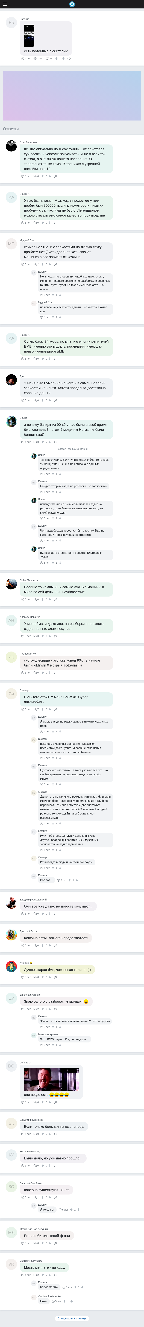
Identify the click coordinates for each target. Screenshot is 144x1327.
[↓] (63, 58)
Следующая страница (72, 1318)
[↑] (56, 58)
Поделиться (69, 58)
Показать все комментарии (72, 449)
